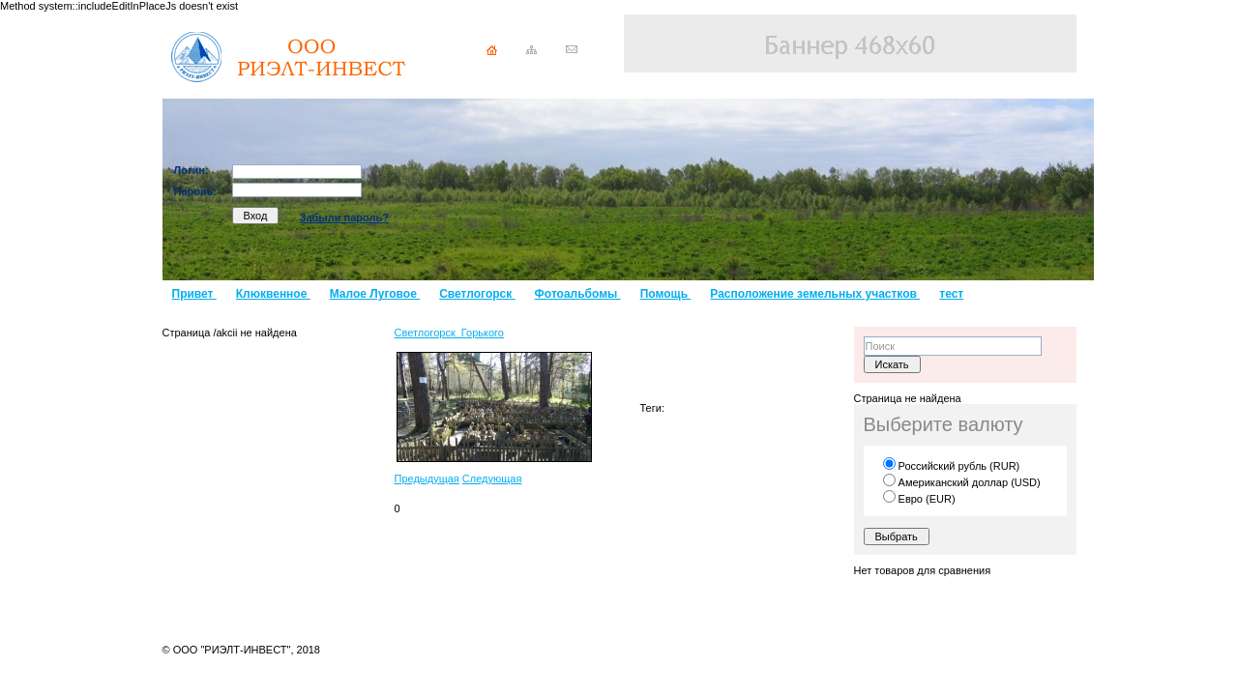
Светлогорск (477, 294)
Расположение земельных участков (815, 294)
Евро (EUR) (919, 499)
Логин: (191, 170)
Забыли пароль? (344, 217)
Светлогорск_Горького (449, 332)
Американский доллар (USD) (962, 482)
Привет (194, 294)
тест (951, 294)
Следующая (492, 478)
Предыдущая (427, 478)
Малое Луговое (375, 294)
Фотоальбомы (578, 294)
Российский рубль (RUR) (951, 466)
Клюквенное (273, 294)
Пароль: (196, 191)
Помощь (666, 294)
